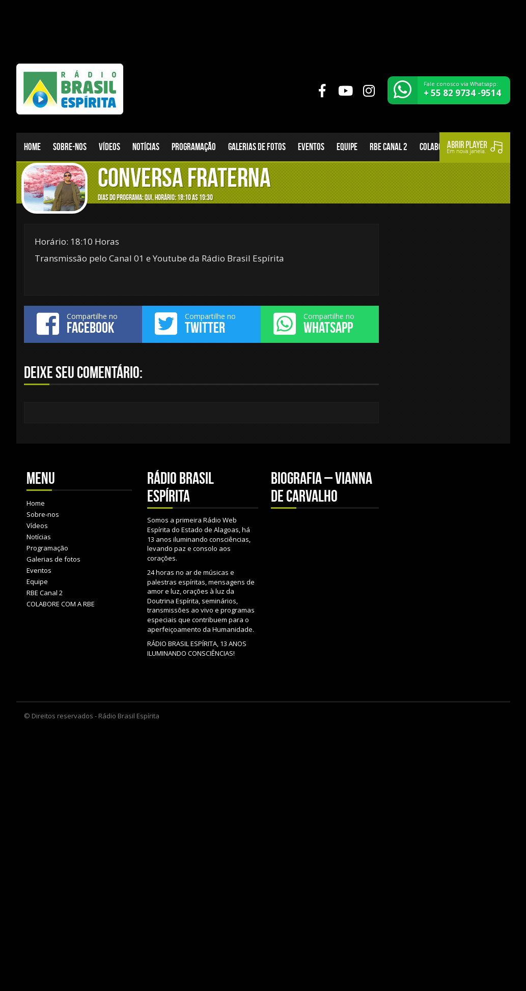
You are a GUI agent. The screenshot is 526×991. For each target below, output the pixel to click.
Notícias (145, 146)
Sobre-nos (70, 146)
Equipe (347, 146)
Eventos (311, 146)
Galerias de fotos (257, 146)
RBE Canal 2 (388, 146)
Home (32, 146)
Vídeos (109, 146)
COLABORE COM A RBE (60, 603)
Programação (194, 146)
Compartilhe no (83, 323)
